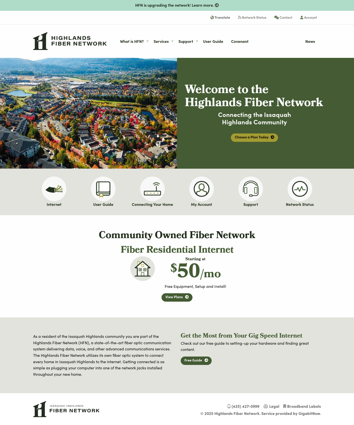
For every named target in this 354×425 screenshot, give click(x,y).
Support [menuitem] (185, 41)
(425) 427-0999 (243, 406)
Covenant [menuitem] (240, 41)
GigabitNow (309, 413)
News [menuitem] (310, 41)
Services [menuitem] (161, 41)
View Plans (177, 296)
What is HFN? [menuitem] (132, 41)
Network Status (252, 17)
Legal (271, 406)
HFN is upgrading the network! (177, 5)
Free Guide (196, 360)
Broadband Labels (302, 406)
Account (308, 17)
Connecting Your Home (152, 204)
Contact (283, 17)
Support (250, 204)
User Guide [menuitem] (213, 41)
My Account (201, 204)
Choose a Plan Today (254, 136)
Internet (54, 204)
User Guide (103, 204)
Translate (220, 17)
